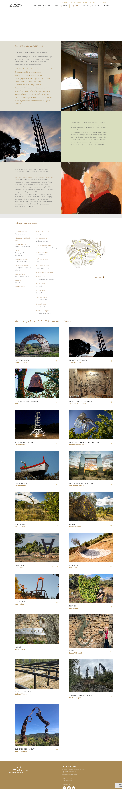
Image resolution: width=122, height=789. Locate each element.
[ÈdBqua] (37, 704)
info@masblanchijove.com (70, 774)
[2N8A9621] (37, 615)
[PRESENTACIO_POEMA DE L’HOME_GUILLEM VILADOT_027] (37, 660)
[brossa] (37, 533)
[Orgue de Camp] (91, 328)
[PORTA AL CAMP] (37, 328)
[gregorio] (91, 369)
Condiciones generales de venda (70, 782)
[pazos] (37, 410)
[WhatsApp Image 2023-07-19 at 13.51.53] (91, 615)
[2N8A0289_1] (91, 533)
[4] (37, 575)
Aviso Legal (65, 777)
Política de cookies (67, 780)
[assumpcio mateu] (91, 451)
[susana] (37, 492)
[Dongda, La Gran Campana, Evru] (37, 369)
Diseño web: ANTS (67, 784)
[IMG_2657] (91, 660)
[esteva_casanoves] (91, 410)
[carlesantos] (37, 451)
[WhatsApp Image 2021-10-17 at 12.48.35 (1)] (91, 575)
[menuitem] (104, 2)
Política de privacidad (68, 778)
